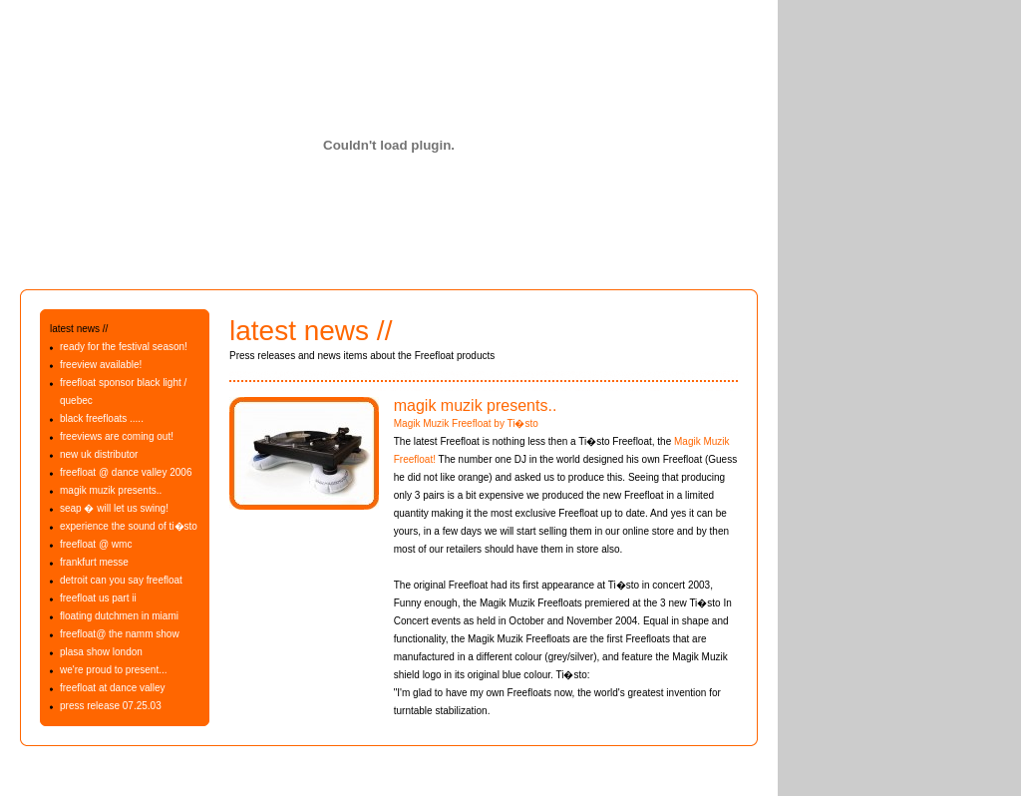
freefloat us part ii (98, 598)
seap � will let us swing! (114, 508)
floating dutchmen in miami (119, 615)
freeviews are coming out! (116, 436)
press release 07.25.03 (111, 705)
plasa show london (101, 651)
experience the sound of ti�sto (128, 526)
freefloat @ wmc (96, 544)
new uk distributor (99, 454)
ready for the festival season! (123, 346)
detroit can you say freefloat (121, 580)
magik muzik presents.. (111, 490)
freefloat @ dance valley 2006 (125, 472)
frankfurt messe (94, 562)
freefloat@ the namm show (119, 633)
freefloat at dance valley (113, 687)
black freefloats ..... (102, 418)
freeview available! (101, 364)
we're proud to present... (114, 669)
